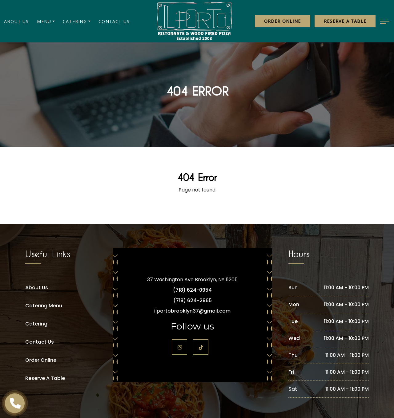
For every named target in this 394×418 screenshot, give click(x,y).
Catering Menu (43, 305)
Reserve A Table (45, 378)
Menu (44, 21)
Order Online (282, 21)
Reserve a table (345, 21)
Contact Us (114, 21)
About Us (16, 21)
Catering (75, 21)
